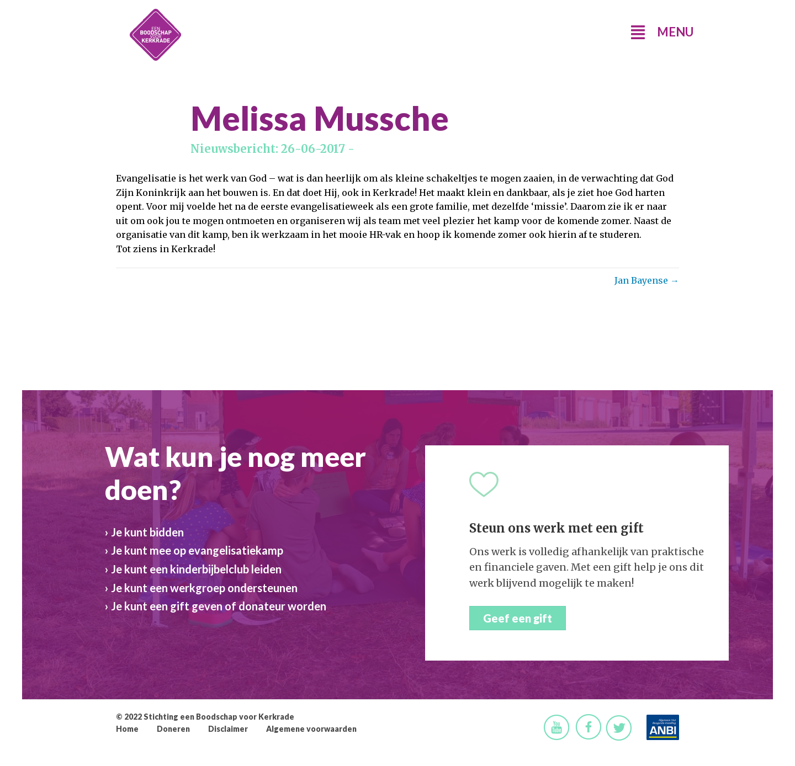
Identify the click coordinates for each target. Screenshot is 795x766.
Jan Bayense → (646, 280)
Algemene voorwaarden (311, 728)
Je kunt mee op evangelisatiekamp (197, 550)
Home (127, 728)
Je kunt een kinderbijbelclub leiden (196, 569)
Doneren (173, 728)
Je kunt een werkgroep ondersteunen (204, 587)
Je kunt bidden (147, 532)
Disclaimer (228, 728)
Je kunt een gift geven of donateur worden (218, 606)
